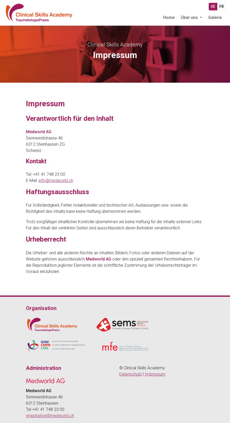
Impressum (155, 374)
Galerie (215, 17)
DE (213, 6)
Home (169, 17)
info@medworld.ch (56, 180)
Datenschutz (130, 374)
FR (221, 6)
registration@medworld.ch (50, 415)
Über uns (190, 17)
